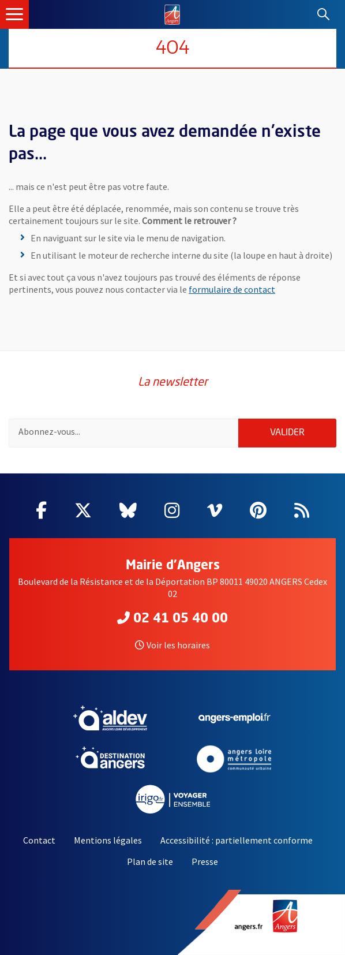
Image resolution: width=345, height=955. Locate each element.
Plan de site (150, 861)
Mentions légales (108, 840)
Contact (39, 840)
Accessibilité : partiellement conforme (236, 840)
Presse (205, 861)
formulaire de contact (232, 289)
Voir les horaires (172, 645)
